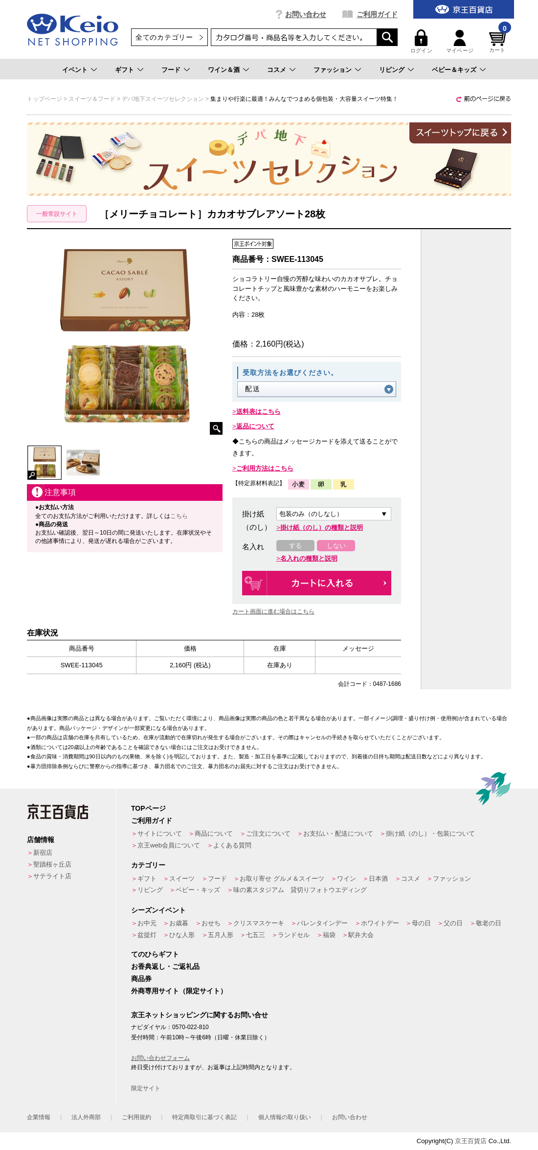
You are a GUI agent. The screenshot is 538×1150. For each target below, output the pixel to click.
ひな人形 (182, 935)
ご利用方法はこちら (264, 468)
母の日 (421, 923)
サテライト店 (52, 876)
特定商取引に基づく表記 (204, 1117)
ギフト (124, 69)
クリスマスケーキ (258, 923)
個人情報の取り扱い (284, 1117)
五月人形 (220, 935)
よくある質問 (232, 845)
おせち (211, 923)
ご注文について (268, 833)
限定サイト (145, 1088)
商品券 (141, 979)
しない (336, 545)
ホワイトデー (380, 923)
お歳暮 (178, 923)
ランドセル (294, 935)
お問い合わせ (305, 14)
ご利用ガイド (377, 14)
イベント (75, 69)
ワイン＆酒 (224, 69)
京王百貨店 (471, 1141)
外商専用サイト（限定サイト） (179, 991)
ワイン (346, 878)
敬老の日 (488, 923)
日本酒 (378, 878)
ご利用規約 (136, 1117)
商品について (214, 833)
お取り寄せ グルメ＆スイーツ (282, 878)
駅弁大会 (361, 935)
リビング (391, 69)
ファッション (333, 69)
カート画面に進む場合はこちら (273, 611)
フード (170, 69)
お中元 (147, 923)
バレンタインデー (322, 923)
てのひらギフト (155, 954)
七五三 (255, 935)
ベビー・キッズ (198, 889)
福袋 (329, 935)
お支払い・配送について (338, 833)
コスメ (276, 69)
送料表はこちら (258, 411)
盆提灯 (147, 935)
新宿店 (42, 852)
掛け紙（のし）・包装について (430, 833)
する (295, 545)
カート (499, 41)
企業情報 (38, 1117)
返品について (255, 426)
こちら (179, 516)
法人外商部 (86, 1117)
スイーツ (182, 878)
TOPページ (148, 808)
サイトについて (159, 833)
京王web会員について (168, 845)
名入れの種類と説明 (308, 558)
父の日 (453, 923)
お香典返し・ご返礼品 (165, 966)
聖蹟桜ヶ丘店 (52, 864)
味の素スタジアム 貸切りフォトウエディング (300, 889)
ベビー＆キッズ (454, 69)
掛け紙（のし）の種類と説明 (321, 527)
